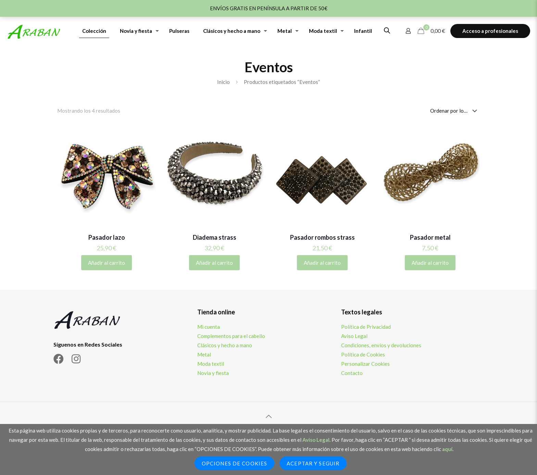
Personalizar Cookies (365, 364)
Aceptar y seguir (313, 463)
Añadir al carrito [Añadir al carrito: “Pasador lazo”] (106, 263)
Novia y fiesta (213, 373)
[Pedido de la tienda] (455, 110)
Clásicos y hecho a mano (224, 345)
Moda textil (210, 364)
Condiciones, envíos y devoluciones (381, 345)
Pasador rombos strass (322, 237)
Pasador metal (430, 237)
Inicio (223, 82)
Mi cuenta (208, 327)
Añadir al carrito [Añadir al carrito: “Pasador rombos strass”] (322, 263)
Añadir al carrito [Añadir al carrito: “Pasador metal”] (430, 263)
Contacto (352, 373)
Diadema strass (214, 237)
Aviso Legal (354, 336)
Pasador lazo (106, 237)
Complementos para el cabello (231, 336)
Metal (204, 354)
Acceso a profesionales (490, 31)
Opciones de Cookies (234, 463)
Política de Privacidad (366, 327)
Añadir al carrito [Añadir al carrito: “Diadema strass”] (214, 263)
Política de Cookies (363, 354)
